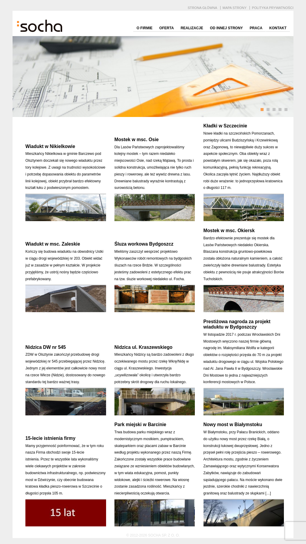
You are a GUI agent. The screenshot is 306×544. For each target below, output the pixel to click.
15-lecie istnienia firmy (50, 438)
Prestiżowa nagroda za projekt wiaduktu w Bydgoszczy (237, 324)
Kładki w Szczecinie (225, 125)
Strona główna (202, 8)
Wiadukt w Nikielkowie (50, 146)
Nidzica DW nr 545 (45, 347)
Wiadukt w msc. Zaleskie (52, 243)
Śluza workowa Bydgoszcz (144, 243)
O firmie (144, 28)
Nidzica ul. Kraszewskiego (143, 347)
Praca (256, 28)
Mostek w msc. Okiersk (229, 230)
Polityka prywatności (272, 8)
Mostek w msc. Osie (136, 139)
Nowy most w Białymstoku (233, 424)
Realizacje (191, 28)
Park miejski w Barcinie (140, 424)
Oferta (166, 28)
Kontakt (278, 28)
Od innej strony (226, 28)
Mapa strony (235, 8)
